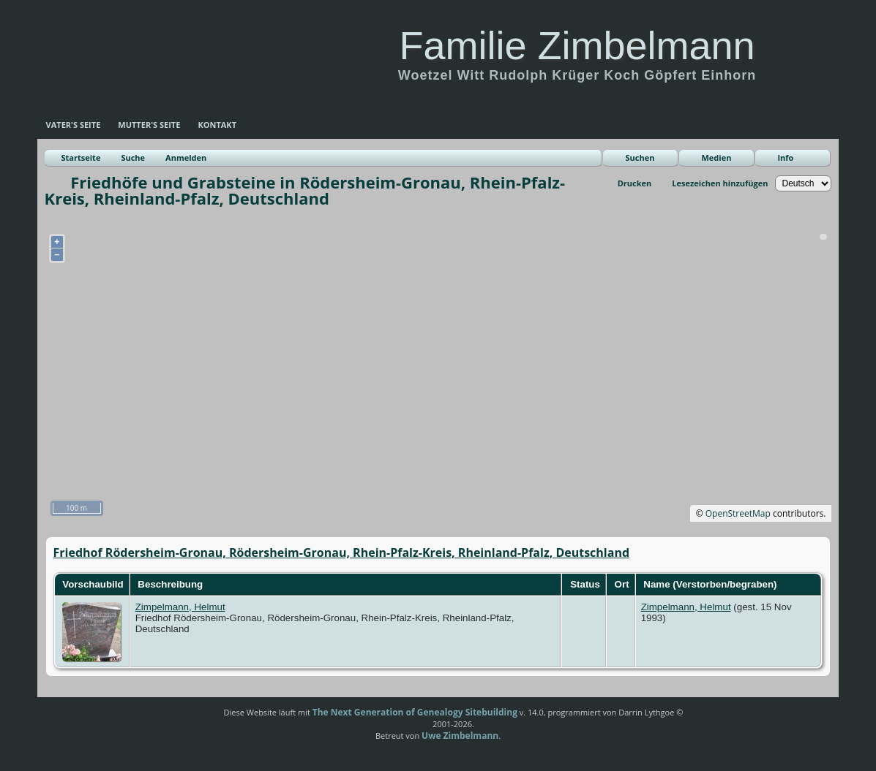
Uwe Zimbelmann (460, 735)
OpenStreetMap (738, 513)
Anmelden (185, 157)
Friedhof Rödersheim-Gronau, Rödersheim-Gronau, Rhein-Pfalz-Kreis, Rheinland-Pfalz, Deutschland (341, 552)
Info (785, 157)
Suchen (639, 157)
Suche (133, 157)
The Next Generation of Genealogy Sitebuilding (414, 712)
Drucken (635, 183)
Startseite (81, 157)
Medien (716, 157)
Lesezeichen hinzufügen (720, 183)
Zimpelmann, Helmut (180, 606)
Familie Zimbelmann (577, 45)
